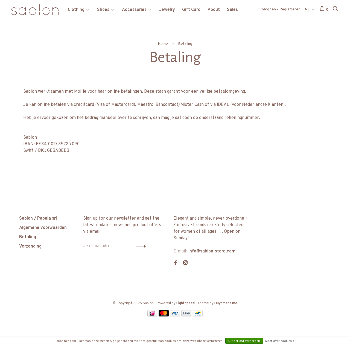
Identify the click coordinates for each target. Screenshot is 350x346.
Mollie (80, 91)
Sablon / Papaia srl (38, 218)
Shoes (103, 10)
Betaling (185, 44)
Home (163, 44)
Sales (232, 10)
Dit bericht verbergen (244, 341)
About (214, 10)
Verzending (30, 246)
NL (307, 9)
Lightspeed (185, 303)
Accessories (134, 10)
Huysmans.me (225, 303)
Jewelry (167, 10)
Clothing (76, 10)
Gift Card (191, 10)
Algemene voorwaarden (43, 228)
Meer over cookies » (279, 341)
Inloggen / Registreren (281, 9)
